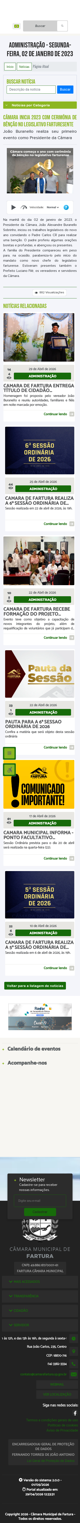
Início (10, 66)
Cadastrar (40, 1212)
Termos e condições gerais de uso (52, 1420)
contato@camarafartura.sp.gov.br (43, 1374)
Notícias (24, 66)
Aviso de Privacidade (62, 1430)
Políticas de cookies (63, 1425)
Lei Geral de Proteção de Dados (51, 1461)
